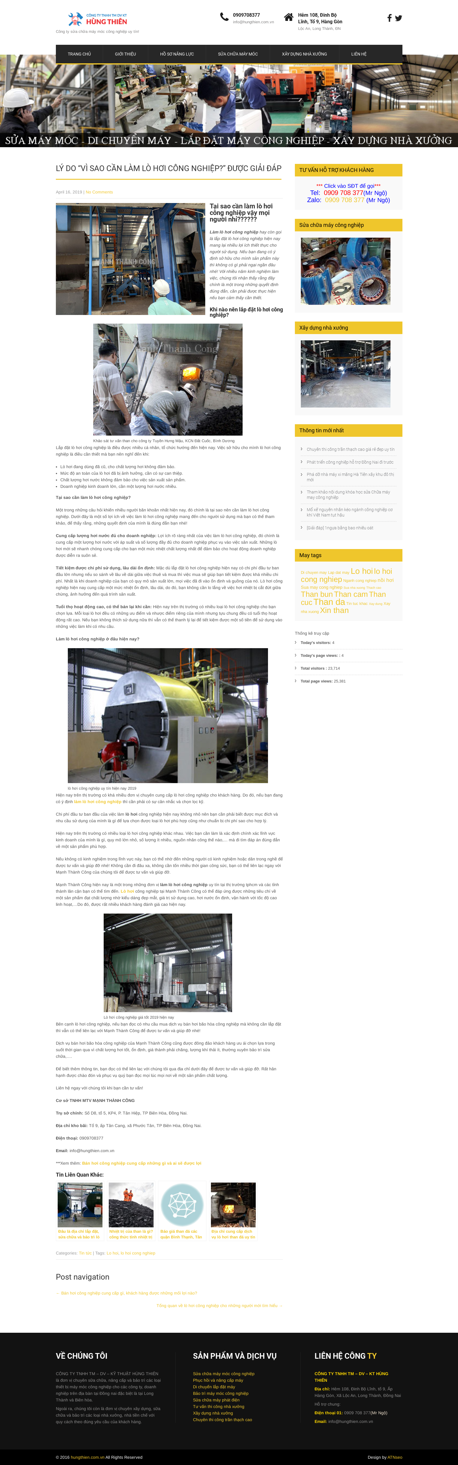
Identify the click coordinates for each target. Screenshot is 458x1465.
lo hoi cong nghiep (138, 1253)
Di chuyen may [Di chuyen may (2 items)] (314, 572)
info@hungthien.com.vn (253, 22)
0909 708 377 (344, 200)
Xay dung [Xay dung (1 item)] (375, 603)
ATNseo (394, 1457)
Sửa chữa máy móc (238, 54)
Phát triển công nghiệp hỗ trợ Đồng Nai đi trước (350, 462)
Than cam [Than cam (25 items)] (351, 594)
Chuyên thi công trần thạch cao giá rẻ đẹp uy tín (351, 449)
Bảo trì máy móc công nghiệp (221, 1393)
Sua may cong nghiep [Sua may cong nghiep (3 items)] (321, 587)
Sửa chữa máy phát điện (216, 1400)
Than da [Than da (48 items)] (329, 602)
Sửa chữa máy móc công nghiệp (224, 1373)
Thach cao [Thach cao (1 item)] (373, 587)
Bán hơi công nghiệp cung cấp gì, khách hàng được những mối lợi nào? (126, 1293)
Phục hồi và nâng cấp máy (218, 1380)
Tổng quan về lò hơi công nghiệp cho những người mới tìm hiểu (220, 1305)
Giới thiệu (125, 54)
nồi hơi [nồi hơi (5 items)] (386, 580)
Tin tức (85, 1253)
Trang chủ (79, 54)
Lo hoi (112, 1253)
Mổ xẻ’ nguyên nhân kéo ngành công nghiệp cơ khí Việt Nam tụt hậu (350, 512)
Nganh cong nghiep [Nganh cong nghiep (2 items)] (359, 580)
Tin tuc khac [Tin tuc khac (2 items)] (357, 603)
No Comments (99, 192)
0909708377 (246, 15)
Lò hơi (127, 891)
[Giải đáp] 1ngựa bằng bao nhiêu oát (340, 527)
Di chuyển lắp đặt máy (214, 1386)
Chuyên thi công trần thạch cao (222, 1419)
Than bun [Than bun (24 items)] (317, 594)
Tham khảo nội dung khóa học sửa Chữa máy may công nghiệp (348, 495)
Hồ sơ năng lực (177, 54)
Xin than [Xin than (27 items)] (334, 610)
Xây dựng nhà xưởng (304, 54)
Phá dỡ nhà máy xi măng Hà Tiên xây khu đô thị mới (350, 477)
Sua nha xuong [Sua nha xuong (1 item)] (354, 587)
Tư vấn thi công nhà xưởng (218, 1406)
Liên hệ (359, 54)
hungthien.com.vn (88, 1457)
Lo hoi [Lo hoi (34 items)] (362, 571)
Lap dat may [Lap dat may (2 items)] (339, 572)
